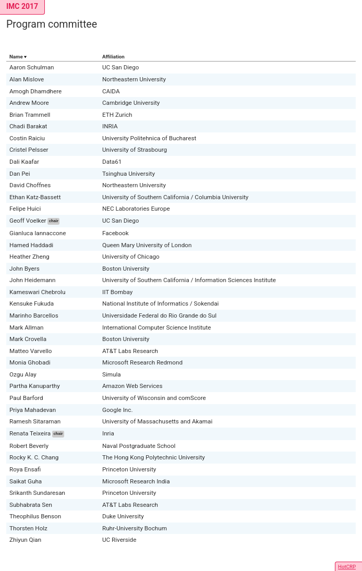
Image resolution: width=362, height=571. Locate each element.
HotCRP (347, 566)
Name (16, 56)
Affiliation (113, 56)
